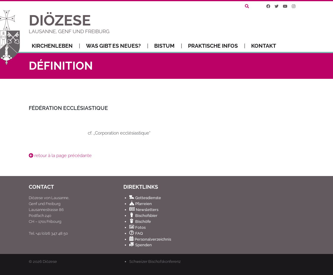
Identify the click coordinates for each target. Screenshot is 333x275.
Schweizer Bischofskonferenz (155, 261)
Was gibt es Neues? (117, 46)
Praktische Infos (216, 46)
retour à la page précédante (60, 155)
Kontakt (263, 46)
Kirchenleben (56, 46)
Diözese (50, 261)
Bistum (168, 46)
